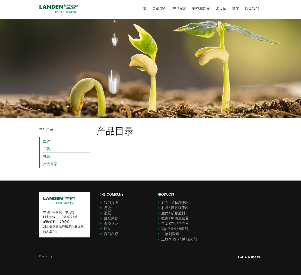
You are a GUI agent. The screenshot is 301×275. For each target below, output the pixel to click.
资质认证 (111, 223)
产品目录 (50, 164)
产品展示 (179, 8)
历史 (107, 207)
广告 (46, 148)
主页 (142, 8)
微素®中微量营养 (175, 218)
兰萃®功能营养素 (175, 223)
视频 (46, 156)
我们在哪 (111, 233)
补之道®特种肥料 (175, 202)
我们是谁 (111, 202)
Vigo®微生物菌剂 (174, 228)
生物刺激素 (170, 233)
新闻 (235, 8)
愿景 (107, 213)
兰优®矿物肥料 (173, 213)
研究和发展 (201, 8)
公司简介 (159, 8)
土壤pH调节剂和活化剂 (179, 239)
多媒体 (221, 8)
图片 (46, 141)
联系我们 (252, 8)
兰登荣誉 (111, 218)
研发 (107, 228)
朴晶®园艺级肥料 (175, 207)
